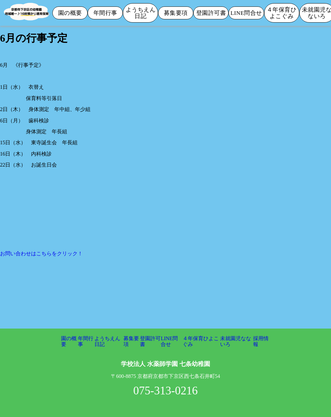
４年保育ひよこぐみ (282, 12)
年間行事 (105, 13)
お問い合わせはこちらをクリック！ (41, 253)
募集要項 (176, 13)
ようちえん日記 (141, 12)
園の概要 (70, 13)
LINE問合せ (246, 13)
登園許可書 (211, 13)
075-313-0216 (165, 390)
